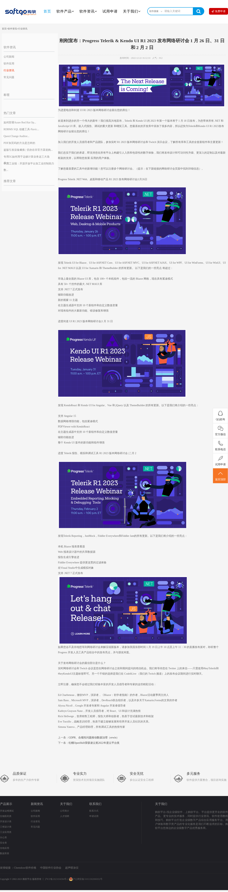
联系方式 (93, 811)
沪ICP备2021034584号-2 (57, 879)
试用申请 (110, 11)
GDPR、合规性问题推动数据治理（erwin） (94, 737)
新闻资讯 (37, 804)
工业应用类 (5, 832)
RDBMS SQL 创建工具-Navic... (21, 129)
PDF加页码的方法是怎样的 (19, 143)
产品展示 (6, 804)
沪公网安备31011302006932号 (85, 879)
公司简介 (64, 811)
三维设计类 (5, 826)
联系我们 (95, 804)
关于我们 (132, 11)
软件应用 (9, 63)
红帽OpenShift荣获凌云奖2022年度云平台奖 (94, 742)
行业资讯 (22, 28)
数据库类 (4, 853)
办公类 (3, 837)
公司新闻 (9, 56)
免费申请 (218, 11)
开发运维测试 (7, 811)
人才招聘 (64, 816)
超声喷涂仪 (71, 867)
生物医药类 (5, 816)
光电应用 (4, 848)
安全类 (3, 842)
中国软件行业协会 (50, 867)
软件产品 (65, 11)
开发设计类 (5, 821)
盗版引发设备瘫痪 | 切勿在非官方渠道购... (28, 149)
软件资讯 (88, 11)
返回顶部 (220, 476)
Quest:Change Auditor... (16, 136)
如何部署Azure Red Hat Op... (20, 122)
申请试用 (93, 816)
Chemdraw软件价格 (25, 867)
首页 (47, 11)
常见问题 (9, 77)
